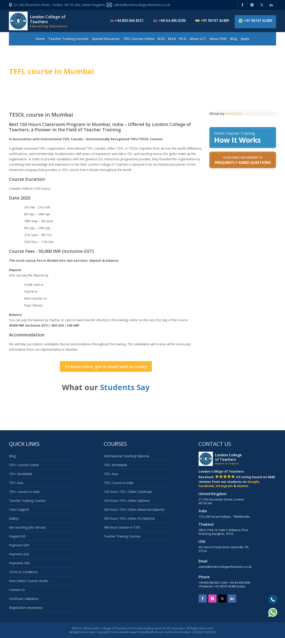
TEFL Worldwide (20, 474)
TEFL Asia (16, 483)
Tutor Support (19, 509)
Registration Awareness (26, 607)
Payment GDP (19, 545)
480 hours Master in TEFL (122, 527)
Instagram (224, 486)
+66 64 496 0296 (169, 20)
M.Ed (172, 39)
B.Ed (161, 39)
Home (40, 39)
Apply (245, 39)
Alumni (242, 486)
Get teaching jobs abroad (27, 527)
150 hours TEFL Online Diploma (127, 500)
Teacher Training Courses (68, 39)
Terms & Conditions (23, 572)
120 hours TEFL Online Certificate (128, 492)
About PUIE (218, 39)
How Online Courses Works (28, 581)
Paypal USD (17, 536)
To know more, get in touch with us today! (106, 366)
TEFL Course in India (118, 483)
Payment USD (19, 554)
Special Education (106, 39)
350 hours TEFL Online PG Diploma (129, 518)
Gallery (14, 518)
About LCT (198, 39)
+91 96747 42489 (212, 20)
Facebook (206, 486)
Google (253, 482)
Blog (233, 39)
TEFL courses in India (24, 492)
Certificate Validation (24, 599)
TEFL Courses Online (138, 39)
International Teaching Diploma (126, 456)
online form (233, 113)
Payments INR (19, 563)
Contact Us (17, 590)
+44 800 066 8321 (127, 20)
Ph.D (182, 39)
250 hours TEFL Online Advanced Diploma (134, 509)
